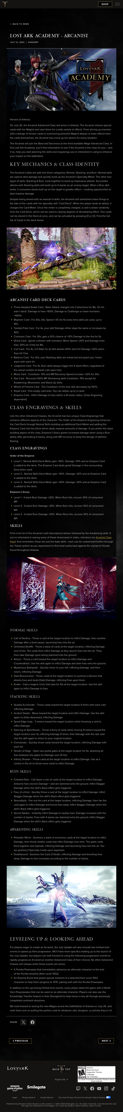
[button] (61, 80)
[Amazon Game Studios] (14, 1088)
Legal (14, 1098)
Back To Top (61, 1069)
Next (106, 1041)
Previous (20, 1041)
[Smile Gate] (36, 1088)
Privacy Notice (28, 1098)
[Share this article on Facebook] (32, 1022)
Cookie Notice (46, 1098)
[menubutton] (117, 4)
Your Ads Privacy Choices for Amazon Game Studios (84, 1098)
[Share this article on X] (23, 1022)
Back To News (19, 24)
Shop (105, 4)
